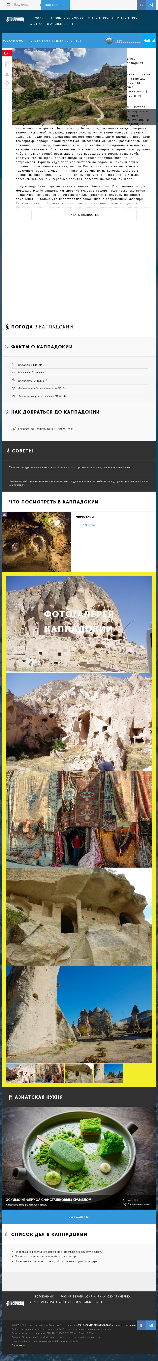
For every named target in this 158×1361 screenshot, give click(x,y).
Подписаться (55, 4)
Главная (33, 41)
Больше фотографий (139, 1029)
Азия (45, 41)
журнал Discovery (15, 1306)
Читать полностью (84, 215)
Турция (56, 41)
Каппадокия (73, 41)
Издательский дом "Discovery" (15, 22)
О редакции (18, 1345)
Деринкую (89, 525)
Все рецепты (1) (79, 1216)
